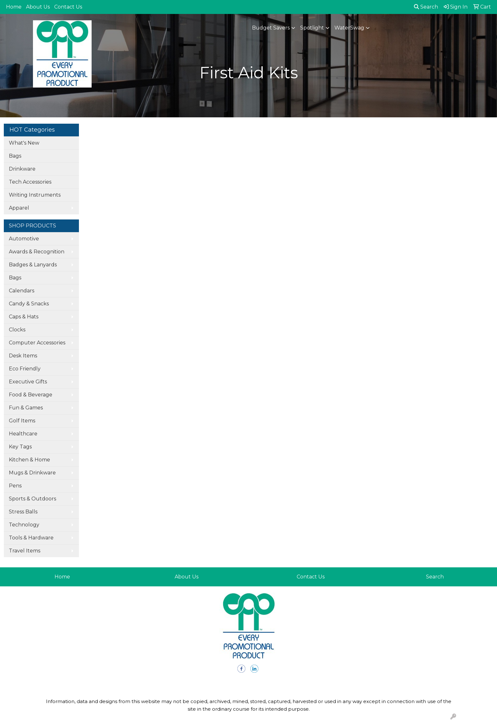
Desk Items (23, 356)
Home (14, 7)
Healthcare (23, 434)
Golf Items (22, 421)
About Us (38, 7)
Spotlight (312, 28)
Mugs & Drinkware (32, 473)
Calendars (21, 291)
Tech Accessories (30, 182)
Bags (15, 156)
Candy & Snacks (29, 304)
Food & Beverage (30, 395)
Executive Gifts (28, 382)
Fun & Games (26, 408)
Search (426, 7)
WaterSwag (349, 28)
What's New (24, 143)
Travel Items (24, 551)
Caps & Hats (23, 317)
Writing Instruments (35, 195)
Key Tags (20, 447)
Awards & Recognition (36, 252)
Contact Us (68, 7)
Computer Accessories (37, 343)
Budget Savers (271, 28)
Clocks (17, 330)
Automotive (24, 239)
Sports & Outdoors (32, 499)
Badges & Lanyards (33, 265)
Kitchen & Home (29, 460)
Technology (24, 525)
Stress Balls (23, 512)
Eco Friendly (25, 369)
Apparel (19, 208)
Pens (15, 486)
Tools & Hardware (31, 538)
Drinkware (22, 169)
